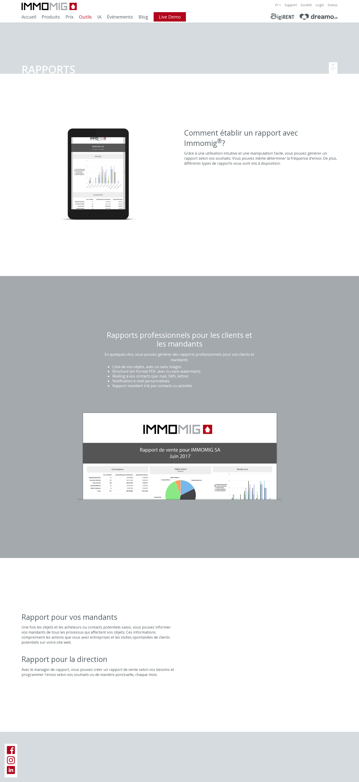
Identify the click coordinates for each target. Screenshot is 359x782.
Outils (85, 17)
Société (306, 5)
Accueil (29, 17)
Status (332, 5)
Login (319, 5)
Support (291, 5)
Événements (120, 17)
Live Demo (170, 17)
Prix (69, 17)
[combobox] (278, 5)
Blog (143, 17)
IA (99, 17)
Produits (51, 17)
